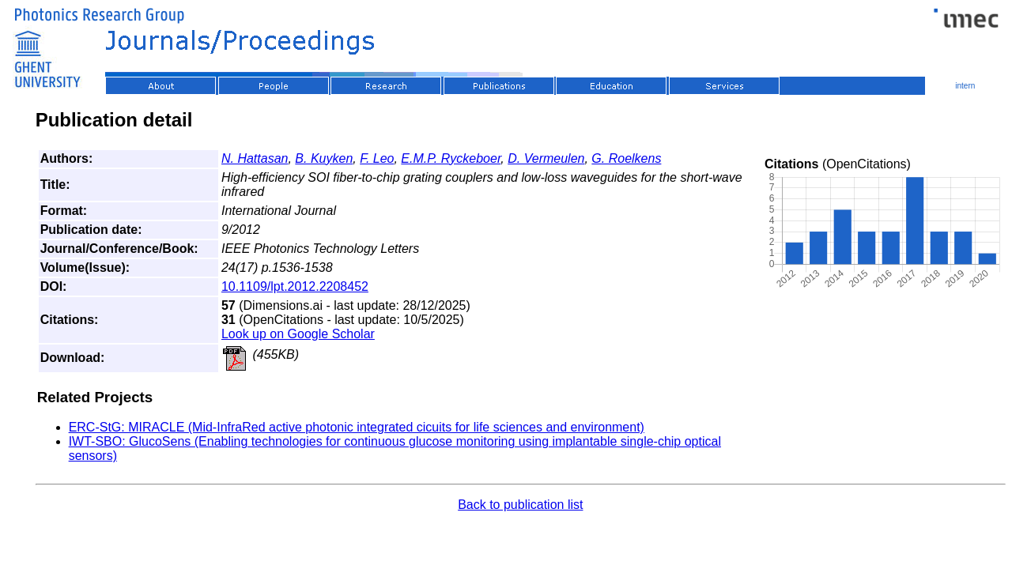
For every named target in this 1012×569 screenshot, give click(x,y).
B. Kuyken (324, 158)
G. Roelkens (626, 158)
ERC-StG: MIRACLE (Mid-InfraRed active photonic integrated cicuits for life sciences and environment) (356, 427)
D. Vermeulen (546, 158)
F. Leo (377, 158)
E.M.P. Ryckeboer (450, 158)
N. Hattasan (254, 158)
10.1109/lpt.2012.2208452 (294, 286)
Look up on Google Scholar (298, 334)
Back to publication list (520, 504)
